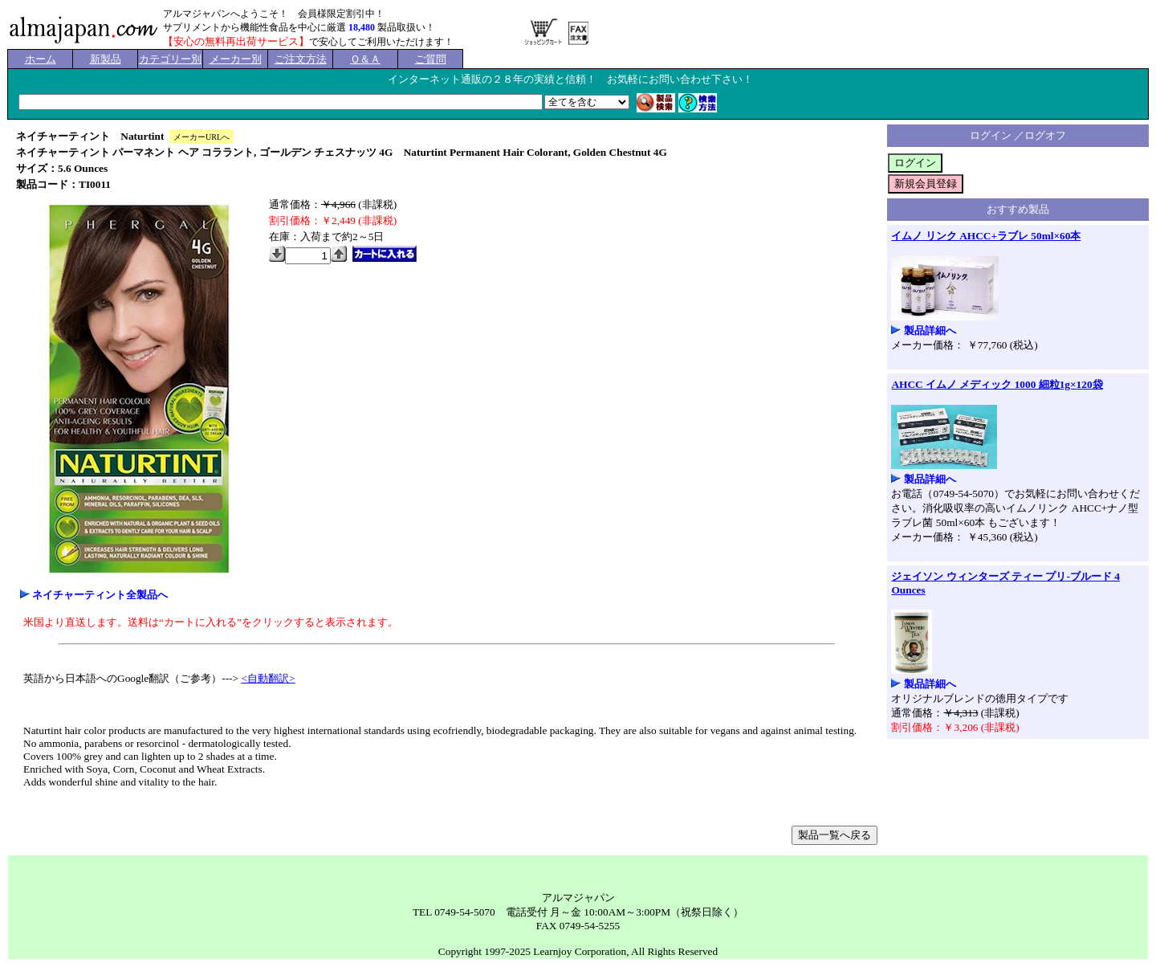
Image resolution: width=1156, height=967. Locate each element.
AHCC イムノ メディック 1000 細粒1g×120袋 (996, 384)
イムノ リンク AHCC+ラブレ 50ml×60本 (986, 236)
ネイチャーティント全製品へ (100, 595)
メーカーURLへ (201, 137)
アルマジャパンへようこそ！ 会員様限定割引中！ (274, 13)
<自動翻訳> (268, 678)
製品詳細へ (930, 330)
